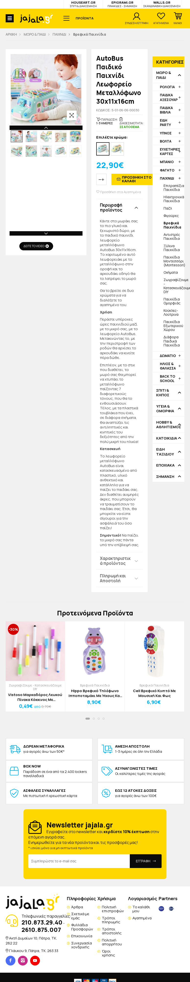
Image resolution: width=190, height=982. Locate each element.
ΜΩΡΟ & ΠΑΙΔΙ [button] (163, 75)
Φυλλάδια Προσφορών (82, 927)
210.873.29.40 (42, 922)
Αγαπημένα (142, 918)
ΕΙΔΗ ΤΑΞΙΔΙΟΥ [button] (165, 451)
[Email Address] (79, 861)
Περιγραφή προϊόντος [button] (111, 207)
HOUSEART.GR (83, 4)
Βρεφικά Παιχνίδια (95, 685)
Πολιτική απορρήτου (112, 942)
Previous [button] (46, 127)
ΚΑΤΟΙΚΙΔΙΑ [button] (166, 438)
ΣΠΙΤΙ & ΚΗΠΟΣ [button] (162, 393)
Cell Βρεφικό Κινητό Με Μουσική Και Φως (154, 693)
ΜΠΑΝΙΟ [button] (167, 161)
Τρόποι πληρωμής (111, 920)
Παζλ (168, 208)
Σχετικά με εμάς (80, 916)
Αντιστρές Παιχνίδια (172, 236)
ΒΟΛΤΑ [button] (165, 141)
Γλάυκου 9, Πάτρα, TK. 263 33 (33, 950)
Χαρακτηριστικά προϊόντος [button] (115, 560)
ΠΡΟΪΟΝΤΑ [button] (85, 18)
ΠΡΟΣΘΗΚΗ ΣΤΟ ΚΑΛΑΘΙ (137, 179)
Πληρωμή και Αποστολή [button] (113, 578)
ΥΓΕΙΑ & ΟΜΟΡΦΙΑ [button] (165, 408)
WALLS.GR (161, 4)
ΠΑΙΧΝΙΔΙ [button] (167, 178)
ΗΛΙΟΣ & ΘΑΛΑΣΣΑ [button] (168, 365)
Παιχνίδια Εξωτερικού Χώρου (173, 325)
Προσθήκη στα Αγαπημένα (118, 192)
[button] (178, 18)
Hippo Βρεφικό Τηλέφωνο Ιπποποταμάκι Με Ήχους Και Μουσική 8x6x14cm (95, 693)
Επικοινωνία (81, 936)
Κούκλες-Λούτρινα (171, 312)
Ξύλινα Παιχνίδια (172, 247)
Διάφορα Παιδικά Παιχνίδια (172, 341)
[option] (16, 136)
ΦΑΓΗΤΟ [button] (167, 170)
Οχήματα (171, 272)
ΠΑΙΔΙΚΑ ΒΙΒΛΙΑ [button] (166, 109)
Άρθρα (77, 907)
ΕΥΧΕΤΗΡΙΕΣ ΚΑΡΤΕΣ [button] (170, 151)
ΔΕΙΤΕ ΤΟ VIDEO (36, 246)
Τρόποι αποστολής (112, 931)
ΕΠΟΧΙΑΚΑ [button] (165, 465)
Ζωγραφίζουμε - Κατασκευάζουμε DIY (174, 285)
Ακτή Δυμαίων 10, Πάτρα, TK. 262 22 (31, 941)
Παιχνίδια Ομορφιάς (172, 301)
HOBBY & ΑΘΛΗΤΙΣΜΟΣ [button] (168, 424)
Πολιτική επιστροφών (113, 909)
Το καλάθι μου (141, 909)
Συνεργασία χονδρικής (81, 945)
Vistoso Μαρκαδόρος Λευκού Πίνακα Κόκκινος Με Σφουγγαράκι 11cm (35, 697)
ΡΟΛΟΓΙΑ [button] (167, 87)
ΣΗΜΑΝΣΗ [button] (165, 476)
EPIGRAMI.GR (122, 4)
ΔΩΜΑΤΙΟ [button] (168, 355)
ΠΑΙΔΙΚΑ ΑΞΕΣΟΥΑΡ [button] (169, 97)
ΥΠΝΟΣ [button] (166, 133)
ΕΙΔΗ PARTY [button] (165, 122)
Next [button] (46, 233)
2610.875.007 (41, 929)
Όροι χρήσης (108, 953)
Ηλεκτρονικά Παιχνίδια (174, 199)
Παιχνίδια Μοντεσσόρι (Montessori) (174, 261)
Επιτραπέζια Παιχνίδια (174, 187)
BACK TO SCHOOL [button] (167, 378)
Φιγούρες (171, 215)
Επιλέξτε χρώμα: (112, 137)
